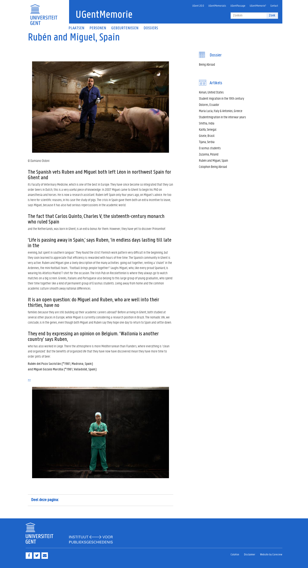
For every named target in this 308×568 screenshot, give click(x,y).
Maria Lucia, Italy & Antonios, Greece (220, 110)
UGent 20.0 (198, 5)
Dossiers (151, 28)
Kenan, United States (211, 92)
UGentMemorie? (258, 5)
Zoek (272, 15)
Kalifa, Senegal (207, 129)
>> (29, 380)
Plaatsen (76, 28)
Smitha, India (206, 123)
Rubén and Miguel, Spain (213, 160)
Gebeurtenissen (124, 28)
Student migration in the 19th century (221, 98)
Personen (97, 28)
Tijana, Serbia (207, 141)
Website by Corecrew (271, 554)
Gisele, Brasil (207, 135)
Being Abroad (207, 64)
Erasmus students (210, 148)
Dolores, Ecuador (209, 104)
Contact (274, 5)
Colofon (235, 554)
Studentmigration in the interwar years (222, 117)
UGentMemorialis (217, 5)
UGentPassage (237, 5)
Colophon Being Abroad (213, 166)
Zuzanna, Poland (208, 154)
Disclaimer (249, 554)
